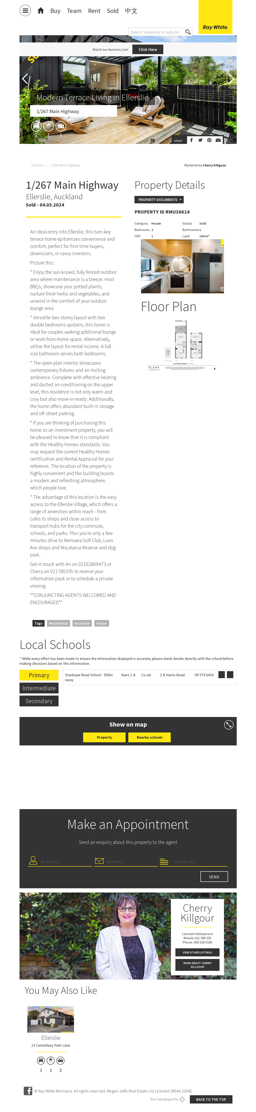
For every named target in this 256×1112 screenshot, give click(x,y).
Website (221, 674)
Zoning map (230, 674)
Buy (55, 11)
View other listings (197, 952)
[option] (128, 128)
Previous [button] (25, 78)
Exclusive (82, 623)
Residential (58, 623)
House (102, 623)
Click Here (148, 49)
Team (74, 11)
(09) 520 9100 (202, 942)
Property (104, 737)
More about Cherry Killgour (197, 965)
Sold (113, 11)
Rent (94, 11)
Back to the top (211, 1099)
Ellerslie (37, 165)
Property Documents (158, 199)
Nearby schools (149, 737)
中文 (131, 11)
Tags (38, 623)
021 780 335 (203, 938)
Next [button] (231, 78)
